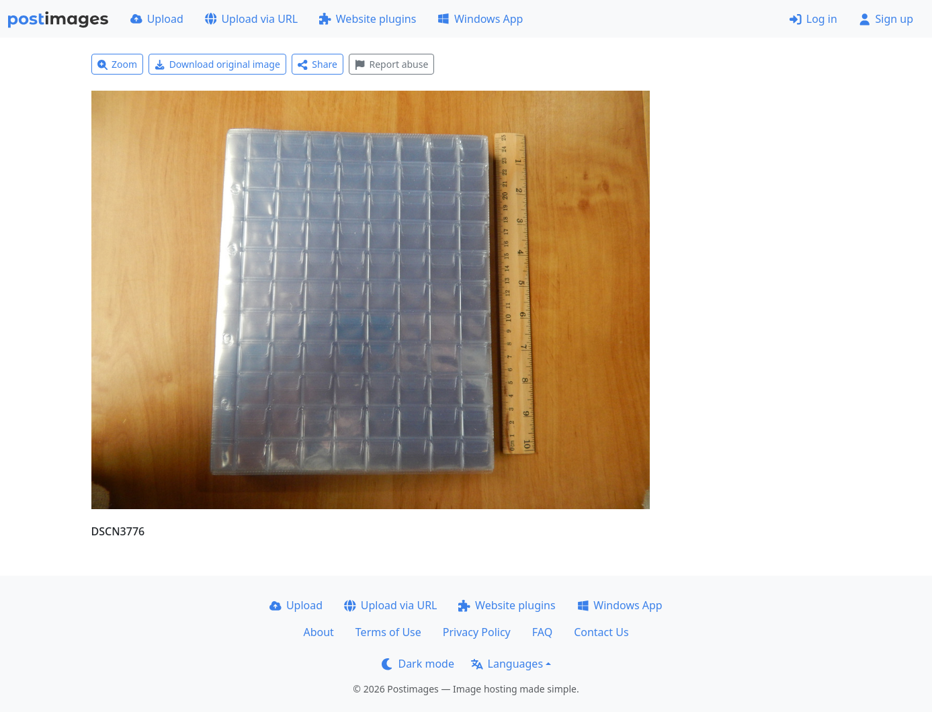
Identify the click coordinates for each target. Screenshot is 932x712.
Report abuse (391, 64)
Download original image (217, 64)
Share (317, 64)
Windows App (480, 18)
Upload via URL (251, 18)
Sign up (886, 18)
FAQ (542, 632)
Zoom (117, 64)
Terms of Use (388, 632)
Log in (813, 18)
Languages (507, 663)
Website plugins (367, 18)
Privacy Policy (477, 632)
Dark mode (418, 663)
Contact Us (601, 632)
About (318, 632)
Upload (156, 18)
